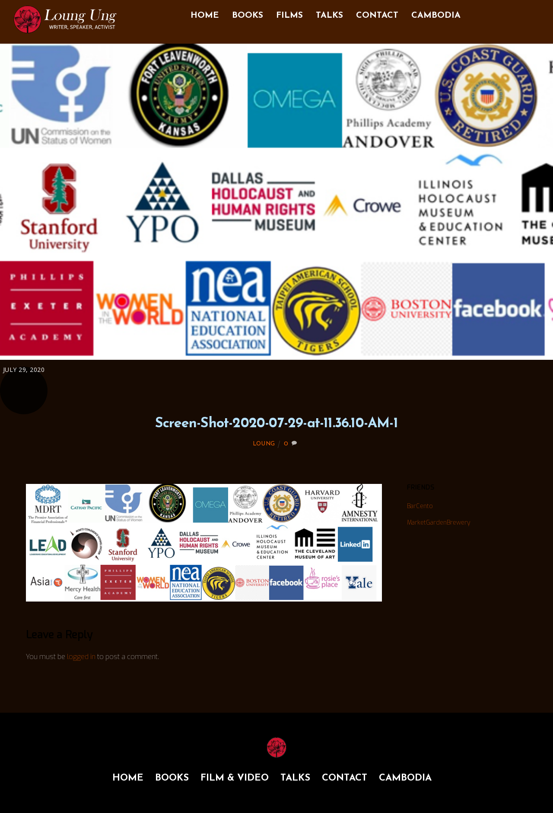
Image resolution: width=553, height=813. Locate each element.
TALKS (329, 15)
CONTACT (377, 15)
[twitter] (515, 12)
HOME (205, 15)
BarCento (420, 506)
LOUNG (264, 444)
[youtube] (532, 12)
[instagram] (498, 12)
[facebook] (480, 12)
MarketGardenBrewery (438, 523)
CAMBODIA (436, 15)
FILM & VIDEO (234, 778)
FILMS (289, 15)
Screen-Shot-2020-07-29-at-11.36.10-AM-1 (276, 424)
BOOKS (247, 15)
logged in (81, 656)
